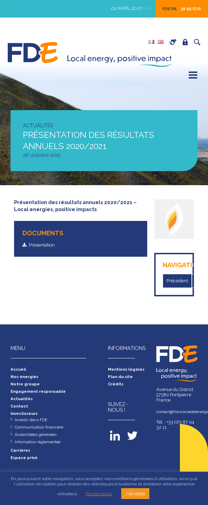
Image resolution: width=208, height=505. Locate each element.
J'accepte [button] (135, 493)
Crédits (116, 385)
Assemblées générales (37, 438)
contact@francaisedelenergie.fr (176, 412)
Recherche (199, 42)
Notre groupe (27, 385)
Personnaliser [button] (99, 493)
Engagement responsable (40, 393)
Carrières (174, 42)
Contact (20, 408)
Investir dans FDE (32, 423)
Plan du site (121, 378)
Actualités (22, 401)
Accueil (19, 370)
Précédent (179, 281)
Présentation (43, 245)
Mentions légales (128, 370)
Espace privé (187, 42)
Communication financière (41, 430)
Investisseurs (26, 416)
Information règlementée (40, 446)
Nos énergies (26, 378)
